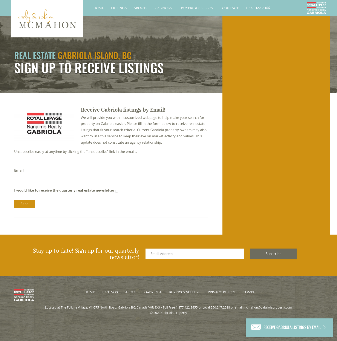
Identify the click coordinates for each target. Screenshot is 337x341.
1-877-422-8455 (258, 8)
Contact (230, 8)
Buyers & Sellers (198, 8)
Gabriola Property (47, 19)
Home (98, 8)
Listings (119, 8)
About (141, 8)
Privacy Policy (221, 292)
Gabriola (164, 8)
